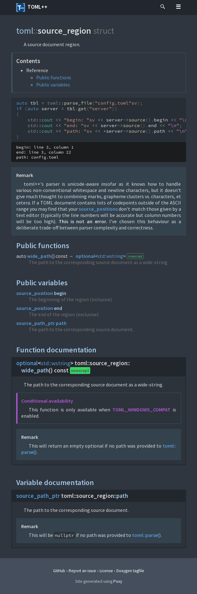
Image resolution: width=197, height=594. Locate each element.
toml (24, 30)
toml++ (31, 7)
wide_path (39, 256)
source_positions (98, 209)
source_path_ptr (35, 323)
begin (60, 293)
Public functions (53, 77)
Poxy (117, 581)
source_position (34, 293)
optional (85, 256)
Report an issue (82, 570)
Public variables (53, 84)
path (61, 323)
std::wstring (110, 256)
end (58, 308)
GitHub (59, 570)
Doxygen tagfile (130, 570)
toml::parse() (146, 535)
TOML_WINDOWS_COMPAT (141, 409)
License (106, 570)
